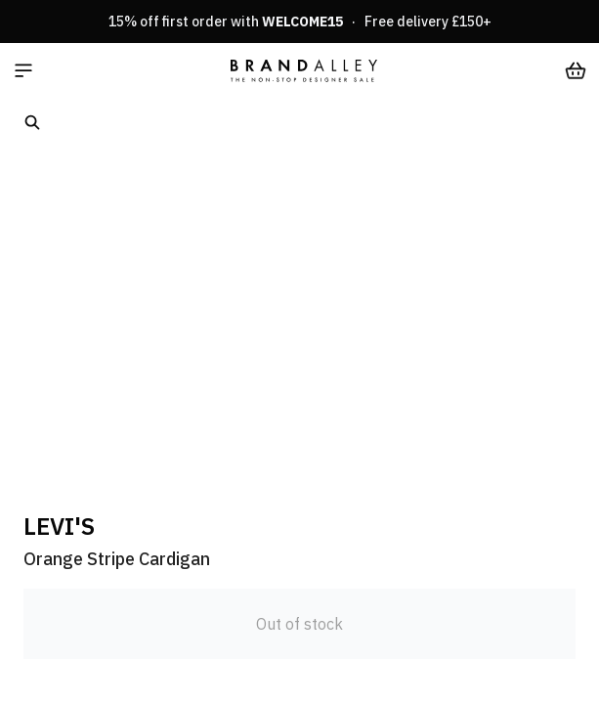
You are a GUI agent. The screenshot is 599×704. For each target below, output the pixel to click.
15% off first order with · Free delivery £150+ (300, 21)
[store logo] (304, 70)
